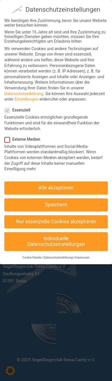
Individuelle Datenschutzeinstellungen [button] (56, 236)
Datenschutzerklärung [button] (58, 253)
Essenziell (19, 105)
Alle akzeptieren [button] (56, 182)
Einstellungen (27, 94)
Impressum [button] (82, 253)
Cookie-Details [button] (31, 253)
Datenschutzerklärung (23, 88)
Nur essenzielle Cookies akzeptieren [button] (56, 216)
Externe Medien (24, 134)
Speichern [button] (56, 199)
